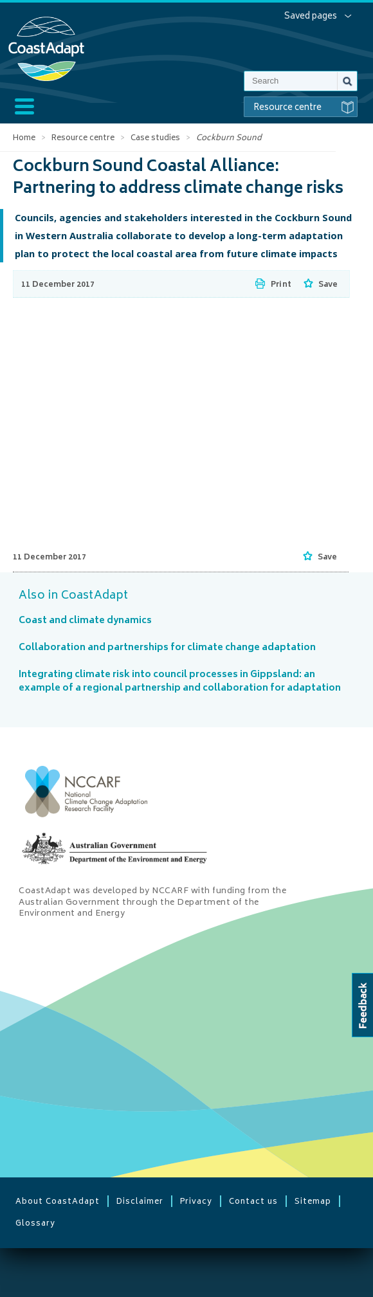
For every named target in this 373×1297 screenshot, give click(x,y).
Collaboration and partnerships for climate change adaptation (167, 648)
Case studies (155, 138)
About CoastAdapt (57, 1201)
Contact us (253, 1201)
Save (328, 285)
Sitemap (313, 1201)
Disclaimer (139, 1201)
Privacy (196, 1201)
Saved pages (310, 16)
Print (281, 285)
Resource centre (305, 107)
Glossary (35, 1223)
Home (24, 138)
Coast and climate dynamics (85, 621)
